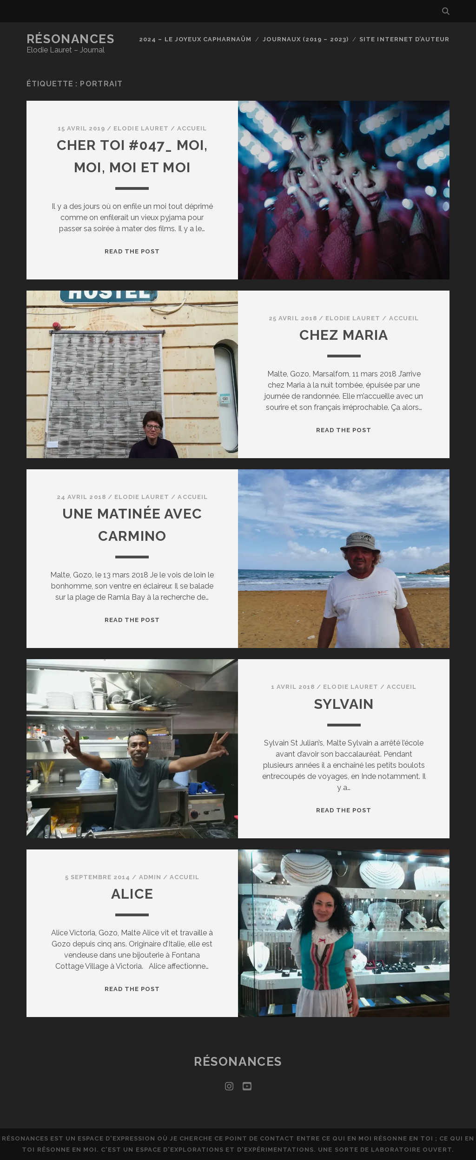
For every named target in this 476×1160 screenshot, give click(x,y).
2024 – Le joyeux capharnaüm (195, 39)
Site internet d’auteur (404, 39)
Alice (132, 894)
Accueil (192, 128)
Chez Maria (344, 335)
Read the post (132, 251)
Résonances (70, 39)
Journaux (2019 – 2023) (306, 39)
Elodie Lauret (141, 128)
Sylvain (344, 704)
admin (150, 877)
